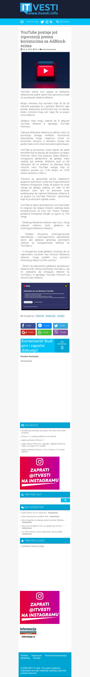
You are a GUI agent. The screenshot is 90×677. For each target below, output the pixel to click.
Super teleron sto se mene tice (34, 513)
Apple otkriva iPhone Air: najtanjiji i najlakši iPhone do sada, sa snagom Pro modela (43, 445)
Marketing (25, 658)
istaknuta (50, 316)
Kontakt (36, 658)
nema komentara (49, 49)
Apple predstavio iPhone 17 (33, 440)
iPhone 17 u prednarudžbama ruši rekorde (39, 436)
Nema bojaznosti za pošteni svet (35, 516)
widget (60, 316)
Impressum (36, 655)
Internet (40, 316)
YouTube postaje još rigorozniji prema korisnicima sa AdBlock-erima (44, 39)
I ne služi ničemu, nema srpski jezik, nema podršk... (43, 532)
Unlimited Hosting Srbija (33, 546)
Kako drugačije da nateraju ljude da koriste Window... (43, 520)
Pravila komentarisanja (56, 655)
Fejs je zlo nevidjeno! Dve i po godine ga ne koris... (42, 526)
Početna (24, 655)
